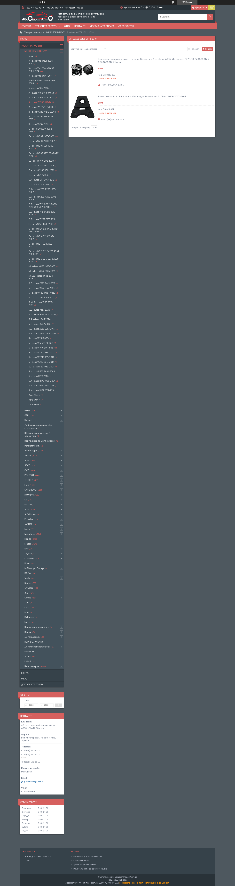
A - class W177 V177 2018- (41, 107)
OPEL (27, 415)
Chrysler (28, 587)
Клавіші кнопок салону (36, 627)
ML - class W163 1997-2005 (42, 266)
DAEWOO (29, 651)
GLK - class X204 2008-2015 (42, 333)
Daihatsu (29, 617)
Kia (26, 499)
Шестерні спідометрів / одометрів (37, 434)
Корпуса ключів (81, 860)
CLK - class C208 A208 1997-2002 (42, 190)
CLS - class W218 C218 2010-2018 (42, 213)
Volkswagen (30, 450)
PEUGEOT (29, 475)
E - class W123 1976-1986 (41, 224)
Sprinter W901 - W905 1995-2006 (42, 82)
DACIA (27, 573)
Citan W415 (34, 404)
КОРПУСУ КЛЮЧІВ (33, 641)
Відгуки (25, 673)
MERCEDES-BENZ (55, 32)
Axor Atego (34, 395)
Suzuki (27, 656)
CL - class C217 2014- (39, 175)
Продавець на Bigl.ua (117, 880)
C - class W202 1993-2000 (41, 136)
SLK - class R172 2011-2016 (42, 390)
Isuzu (27, 622)
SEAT (27, 465)
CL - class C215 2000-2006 (42, 165)
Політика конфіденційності (157, 883)
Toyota (28, 553)
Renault (28, 420)
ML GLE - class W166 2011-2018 (41, 277)
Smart (31, 56)
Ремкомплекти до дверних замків (90, 869)
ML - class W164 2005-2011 (42, 271)
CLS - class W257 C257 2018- (42, 219)
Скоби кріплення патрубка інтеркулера (38, 426)
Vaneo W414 (35, 399)
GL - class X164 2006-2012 (42, 297)
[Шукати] (210, 17)
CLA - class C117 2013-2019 (41, 179)
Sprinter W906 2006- (39, 88)
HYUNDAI (29, 494)
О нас (67, 26)
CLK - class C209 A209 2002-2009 (43, 198)
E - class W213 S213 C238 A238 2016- (44, 260)
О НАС (28, 860)
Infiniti (27, 661)
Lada (27, 607)
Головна (26, 26)
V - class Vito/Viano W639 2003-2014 (41, 69)
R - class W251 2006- (39, 338)
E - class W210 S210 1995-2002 (41, 237)
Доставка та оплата (102, 26)
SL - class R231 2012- (39, 376)
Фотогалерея (126, 26)
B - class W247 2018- (39, 124)
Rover (27, 563)
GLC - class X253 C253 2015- (42, 328)
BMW (27, 410)
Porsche (28, 519)
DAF (26, 548)
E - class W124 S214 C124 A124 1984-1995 (43, 230)
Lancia (27, 597)
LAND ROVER (30, 489)
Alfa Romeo (30, 514)
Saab (27, 578)
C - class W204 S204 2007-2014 (42, 147)
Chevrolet (29, 558)
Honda (27, 538)
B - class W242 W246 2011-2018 (42, 118)
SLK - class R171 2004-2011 (42, 385)
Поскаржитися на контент (131, 883)
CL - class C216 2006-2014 (41, 170)
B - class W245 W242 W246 (42, 111)
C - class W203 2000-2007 (42, 141)
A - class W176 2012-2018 (41, 102)
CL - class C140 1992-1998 (41, 160)
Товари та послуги (46, 26)
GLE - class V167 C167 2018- (42, 288)
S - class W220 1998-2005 (42, 352)
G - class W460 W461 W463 (42, 292)
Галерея (195, 49)
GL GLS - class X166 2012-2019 (41, 303)
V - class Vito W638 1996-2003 (41, 62)
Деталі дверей (32, 636)
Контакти (80, 26)
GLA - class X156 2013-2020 (42, 314)
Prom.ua (133, 877)
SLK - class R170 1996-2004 (42, 381)
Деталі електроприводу (37, 646)
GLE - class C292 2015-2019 (42, 283)
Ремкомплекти (32, 445)
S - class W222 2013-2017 (41, 362)
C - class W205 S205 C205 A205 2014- (44, 154)
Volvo (27, 509)
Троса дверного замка (84, 864)
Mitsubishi (29, 533)
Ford (26, 484)
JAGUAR (28, 524)
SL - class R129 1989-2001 (41, 366)
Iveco (27, 529)
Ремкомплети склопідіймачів (87, 856)
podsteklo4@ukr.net (33, 781)
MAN (26, 612)
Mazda (27, 543)
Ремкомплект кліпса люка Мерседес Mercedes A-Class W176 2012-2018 (142, 96)
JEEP (26, 592)
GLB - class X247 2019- (40, 324)
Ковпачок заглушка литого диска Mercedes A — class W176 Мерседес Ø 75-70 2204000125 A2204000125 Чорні (153, 60)
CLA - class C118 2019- (39, 184)
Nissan (28, 504)
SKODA (27, 455)
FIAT (26, 470)
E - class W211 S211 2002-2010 (41, 245)
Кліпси (27, 631)
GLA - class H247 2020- (40, 319)
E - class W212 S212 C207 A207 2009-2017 (44, 252)
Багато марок (31, 666)
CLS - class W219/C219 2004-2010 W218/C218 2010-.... (43, 205)
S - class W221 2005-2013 (41, 357)
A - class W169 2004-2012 (41, 97)
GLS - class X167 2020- (40, 309)
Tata (26, 602)
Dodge (27, 582)
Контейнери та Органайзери (39, 440)
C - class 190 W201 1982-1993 (41, 130)
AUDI (26, 460)
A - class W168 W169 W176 (42, 92)
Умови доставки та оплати (38, 856)
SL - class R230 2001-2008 (42, 371)
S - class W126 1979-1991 (41, 343)
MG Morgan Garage (34, 568)
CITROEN (28, 480)
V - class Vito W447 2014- (41, 76)
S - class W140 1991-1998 (41, 347)
